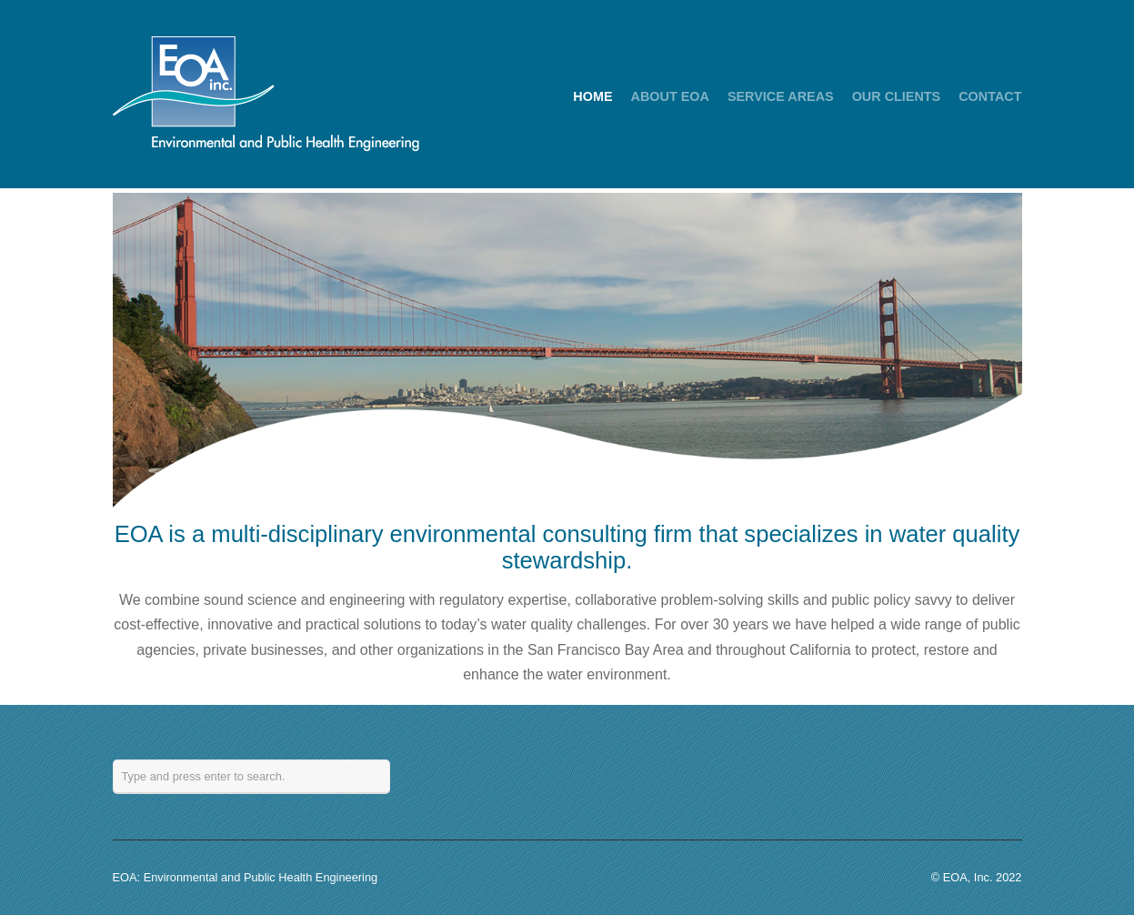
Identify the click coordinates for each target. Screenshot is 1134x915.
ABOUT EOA (670, 96)
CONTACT (989, 96)
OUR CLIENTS (896, 96)
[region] (567, 350)
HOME (592, 96)
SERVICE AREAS (781, 96)
